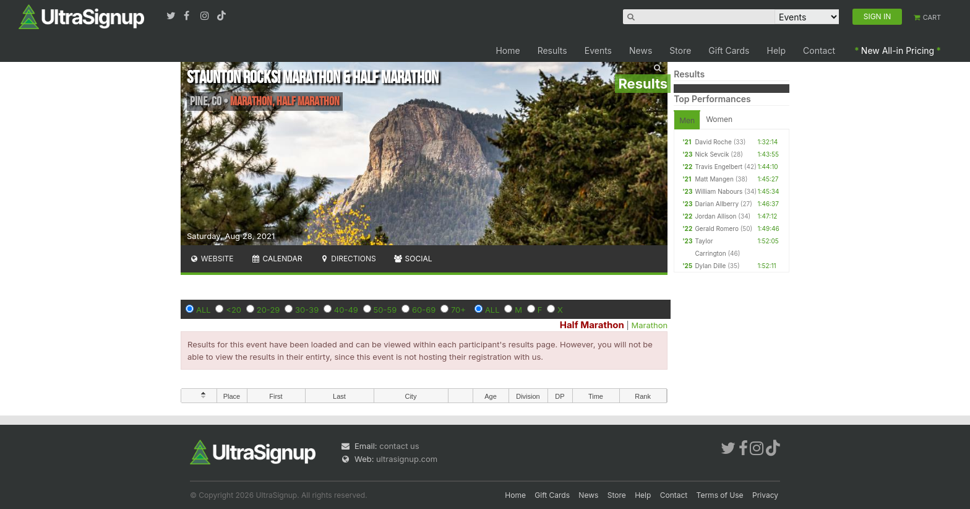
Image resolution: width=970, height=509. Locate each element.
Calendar (277, 258)
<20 (233, 310)
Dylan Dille (710, 265)
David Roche (713, 142)
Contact (819, 50)
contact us (399, 446)
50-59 (385, 310)
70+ (458, 310)
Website (211, 258)
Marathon (650, 325)
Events (598, 50)
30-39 (307, 310)
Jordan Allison (715, 216)
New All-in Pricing (897, 50)
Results (552, 50)
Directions (347, 258)
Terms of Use (720, 495)
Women (719, 119)
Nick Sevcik (712, 154)
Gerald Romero (717, 228)
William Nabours (718, 191)
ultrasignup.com (406, 459)
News (640, 50)
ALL (203, 310)
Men (687, 120)
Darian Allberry (717, 203)
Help (776, 50)
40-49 (346, 310)
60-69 (424, 310)
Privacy (765, 495)
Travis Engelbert (718, 166)
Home (508, 50)
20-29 (268, 310)
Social (412, 258)
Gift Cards (728, 50)
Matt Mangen (714, 179)
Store (680, 50)
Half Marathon (592, 325)
